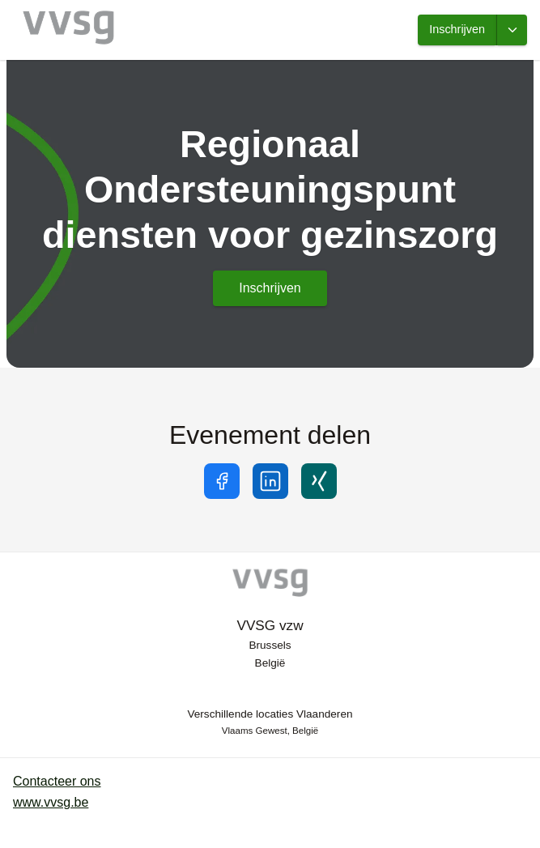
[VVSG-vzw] (270, 584)
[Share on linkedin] (270, 481)
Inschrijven (457, 29)
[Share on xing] (319, 481)
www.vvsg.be (50, 802)
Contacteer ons (57, 781)
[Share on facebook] (222, 481)
